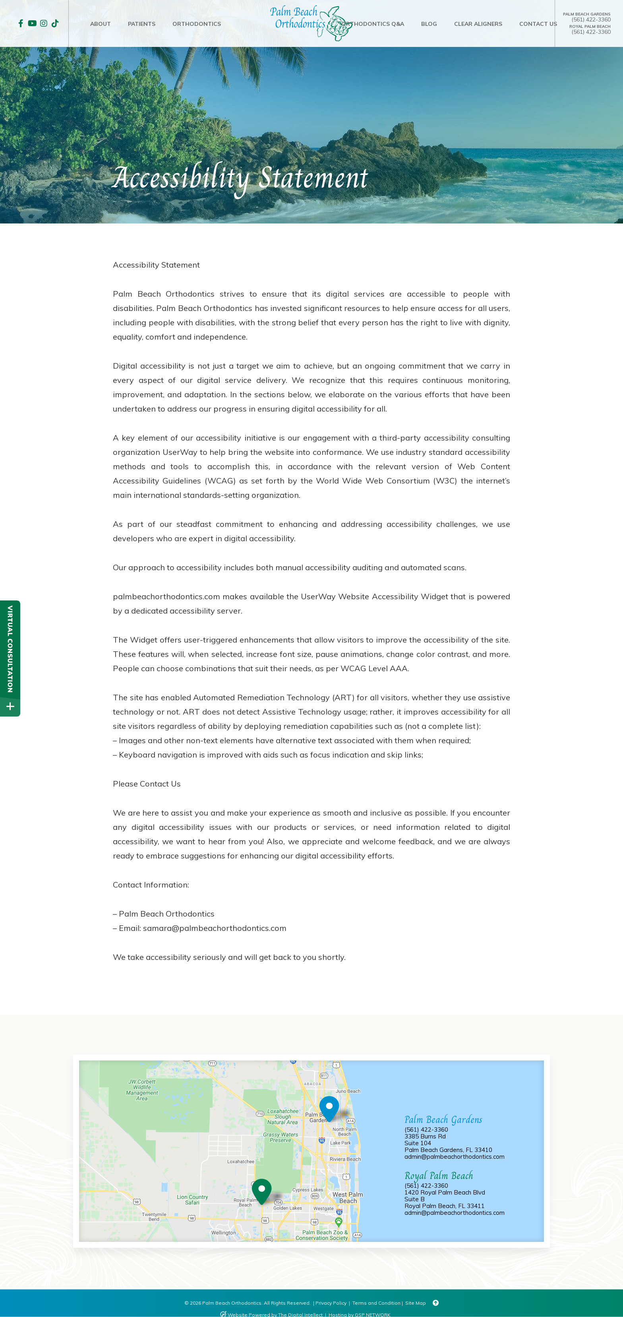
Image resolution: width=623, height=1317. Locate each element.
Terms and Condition (376, 1303)
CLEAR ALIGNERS (478, 23)
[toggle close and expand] (10, 706)
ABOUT (100, 23)
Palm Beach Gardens (587, 14)
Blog (429, 23)
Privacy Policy (330, 1303)
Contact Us (538, 23)
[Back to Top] (436, 1303)
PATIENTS (141, 23)
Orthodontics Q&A (372, 23)
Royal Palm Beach (590, 26)
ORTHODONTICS (196, 23)
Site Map (415, 1303)
